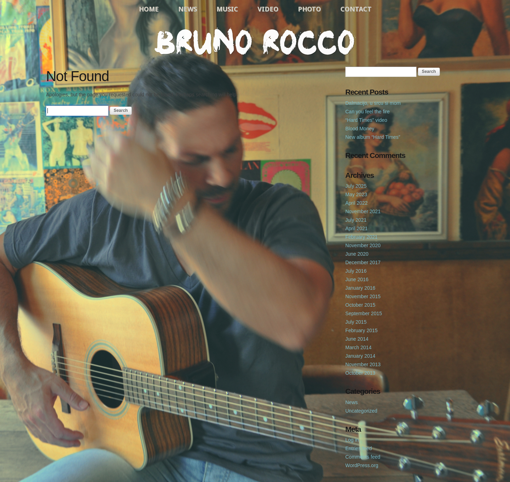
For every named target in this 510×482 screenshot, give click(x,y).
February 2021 (361, 237)
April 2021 (356, 228)
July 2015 (356, 322)
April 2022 (356, 203)
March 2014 (358, 347)
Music (227, 9)
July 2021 (356, 220)
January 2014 (360, 356)
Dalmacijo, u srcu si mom (373, 103)
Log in (352, 440)
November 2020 (363, 245)
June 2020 (356, 254)
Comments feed (362, 457)
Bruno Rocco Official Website (255, 41)
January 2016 (360, 288)
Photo (309, 9)
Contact (356, 9)
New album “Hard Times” (372, 137)
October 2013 (360, 373)
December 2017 (363, 262)
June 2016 (356, 279)
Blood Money (359, 128)
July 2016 (356, 271)
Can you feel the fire (367, 111)
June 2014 (356, 339)
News (187, 9)
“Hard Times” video (366, 120)
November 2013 (363, 364)
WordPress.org (361, 465)
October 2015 (360, 305)
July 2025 (356, 186)
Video (267, 9)
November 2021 (363, 211)
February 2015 (361, 330)
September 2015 (363, 313)
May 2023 (356, 194)
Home (149, 9)
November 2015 (363, 296)
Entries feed (358, 448)
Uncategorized (361, 411)
